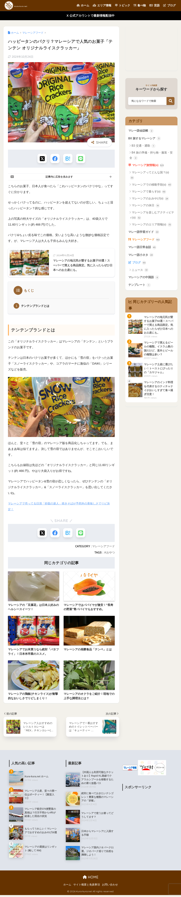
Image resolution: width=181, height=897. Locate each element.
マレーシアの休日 (146, 206)
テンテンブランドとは (36, 306)
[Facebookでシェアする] (55, 159)
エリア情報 (102, 5)
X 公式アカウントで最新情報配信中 (90, 15)
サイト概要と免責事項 (86, 886)
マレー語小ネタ (141, 257)
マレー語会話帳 (141, 131)
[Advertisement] (151, 48)
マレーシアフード (103, 547)
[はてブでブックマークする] (68, 159)
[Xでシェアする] (41, 159)
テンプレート (140, 288)
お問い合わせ (110, 886)
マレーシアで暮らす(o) (149, 193)
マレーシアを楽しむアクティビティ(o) (151, 216)
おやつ (110, 553)
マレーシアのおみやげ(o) (150, 199)
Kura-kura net (24, 5)
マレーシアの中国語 (144, 280)
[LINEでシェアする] (81, 159)
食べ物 (140, 5)
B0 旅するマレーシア (145, 139)
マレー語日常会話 (143, 249)
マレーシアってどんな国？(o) (149, 176)
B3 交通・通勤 (144, 146)
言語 (154, 5)
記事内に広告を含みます (59, 177)
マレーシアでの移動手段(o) (152, 185)
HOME (90, 879)
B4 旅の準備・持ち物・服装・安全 (151, 156)
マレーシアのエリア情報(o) (152, 225)
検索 (170, 101)
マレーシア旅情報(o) (149, 166)
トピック (122, 5)
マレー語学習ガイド (144, 233)
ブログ (169, 5)
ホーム (83, 5)
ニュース (140, 272)
